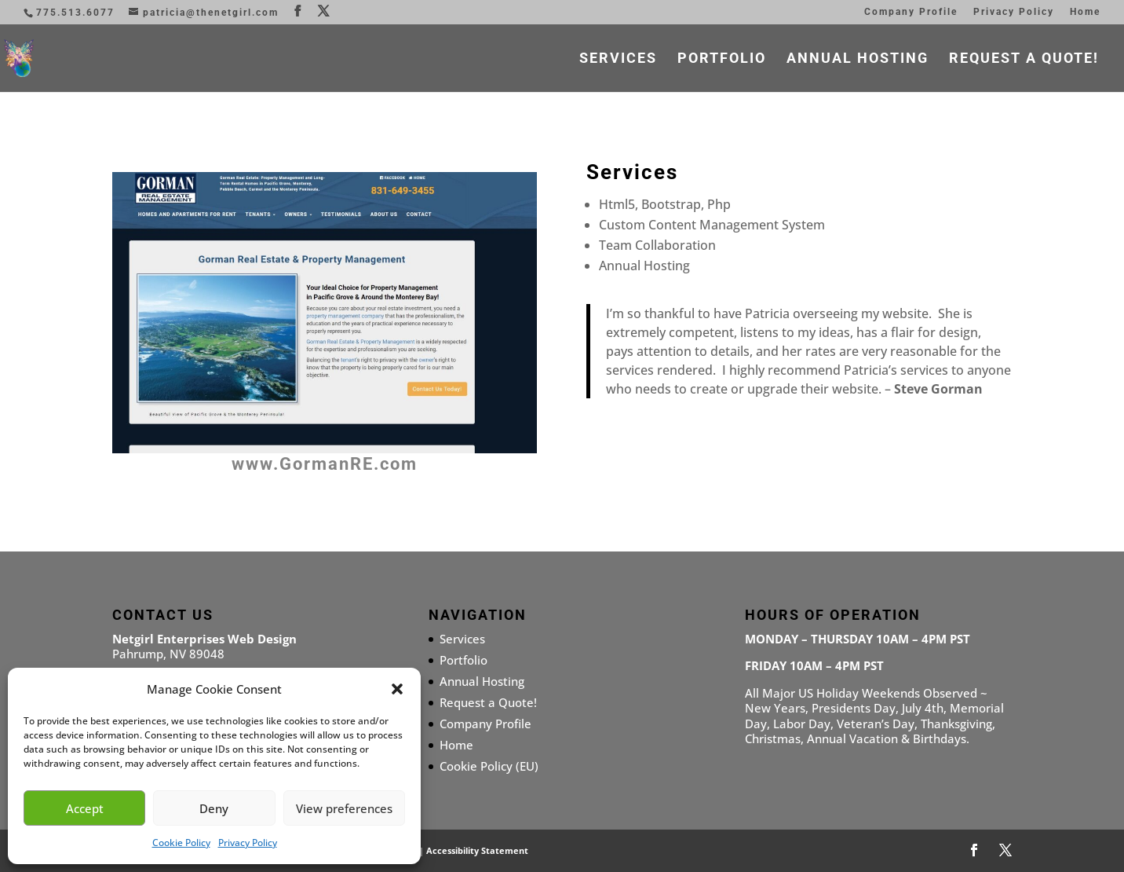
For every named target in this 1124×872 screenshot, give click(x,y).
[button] (397, 689)
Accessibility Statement (477, 850)
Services (618, 59)
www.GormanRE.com (325, 464)
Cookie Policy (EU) (489, 766)
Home (1085, 12)
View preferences (344, 808)
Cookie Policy (181, 842)
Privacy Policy (247, 842)
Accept (85, 808)
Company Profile (911, 12)
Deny (213, 808)
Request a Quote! (1024, 59)
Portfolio (721, 59)
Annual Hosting (857, 59)
